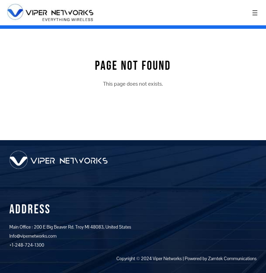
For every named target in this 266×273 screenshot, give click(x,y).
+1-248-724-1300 (26, 245)
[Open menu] (255, 13)
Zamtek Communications (232, 259)
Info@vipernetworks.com (32, 236)
